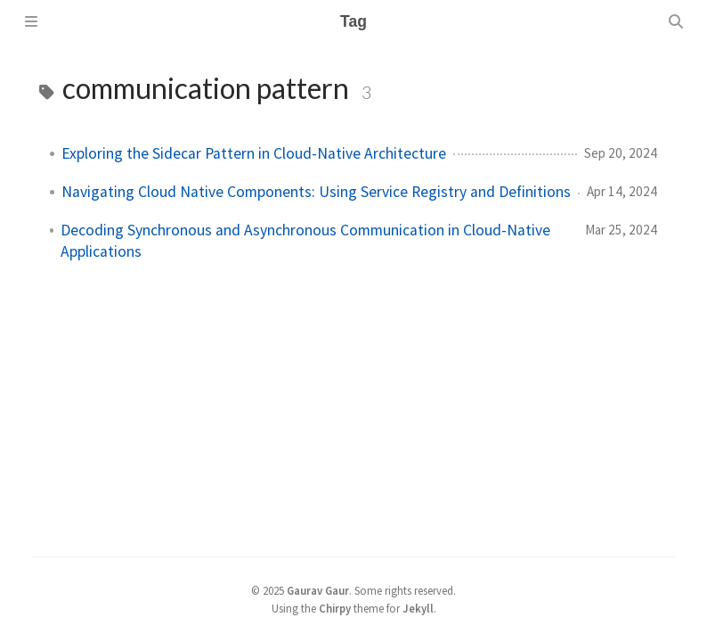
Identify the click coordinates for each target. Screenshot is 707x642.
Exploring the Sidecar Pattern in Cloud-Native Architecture (253, 153)
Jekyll (418, 608)
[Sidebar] (31, 21)
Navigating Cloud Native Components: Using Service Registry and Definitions (316, 192)
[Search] (675, 21)
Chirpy (335, 608)
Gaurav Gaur (318, 590)
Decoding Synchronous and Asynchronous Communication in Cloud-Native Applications (305, 240)
